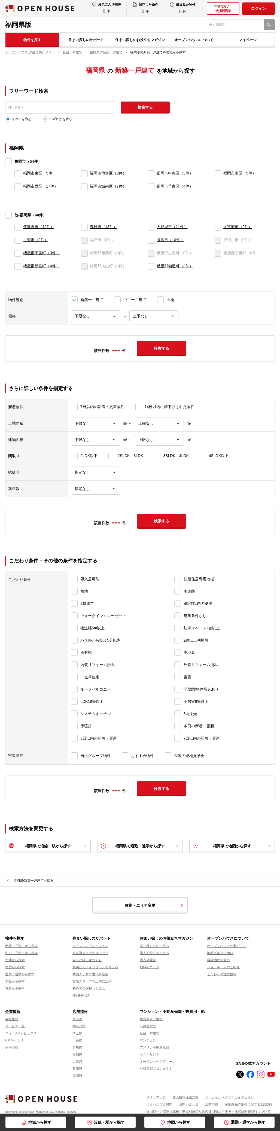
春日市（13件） (103, 227)
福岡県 (77, 1076)
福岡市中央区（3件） (175, 173)
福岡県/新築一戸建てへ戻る (33, 880)
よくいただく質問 (159, 1104)
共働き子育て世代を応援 (90, 974)
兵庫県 (77, 1069)
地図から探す (178, 1122)
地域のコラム (149, 967)
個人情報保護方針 (185, 1097)
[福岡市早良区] (151, 186)
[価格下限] (95, 316)
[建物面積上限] (159, 440)
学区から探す (15, 981)
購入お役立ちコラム (154, 953)
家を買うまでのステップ (90, 953)
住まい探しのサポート (86, 40)
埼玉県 (77, 1033)
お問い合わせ (189, 1104)
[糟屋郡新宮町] (17, 266)
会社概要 (11, 1019)
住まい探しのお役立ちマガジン (140, 40)
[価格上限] (153, 316)
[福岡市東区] (17, 173)
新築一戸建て (149, 1033)
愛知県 (77, 1054)
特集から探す (15, 988)
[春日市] (84, 227)
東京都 (77, 1019)
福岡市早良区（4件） (175, 186)
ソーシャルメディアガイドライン (229, 1097)
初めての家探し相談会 (88, 988)
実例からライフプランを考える (95, 967)
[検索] (269, 24)
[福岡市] (8, 161)
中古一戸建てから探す (21, 953)
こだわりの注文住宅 (221, 974)
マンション (148, 1040)
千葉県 (77, 1040)
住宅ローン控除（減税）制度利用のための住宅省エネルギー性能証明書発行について (208, 1111)
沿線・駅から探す (109, 1122)
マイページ (248, 40)
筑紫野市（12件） (38, 227)
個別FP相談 (81, 995)
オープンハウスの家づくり (226, 946)
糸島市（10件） (170, 240)
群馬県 (77, 1047)
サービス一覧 (15, 1026)
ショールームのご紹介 (223, 967)
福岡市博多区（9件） (108, 173)
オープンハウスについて (193, 40)
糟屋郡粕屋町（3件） (175, 266)
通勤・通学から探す (248, 1122)
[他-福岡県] (8, 215)
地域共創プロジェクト (156, 1069)
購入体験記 (148, 960)
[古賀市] (17, 240)
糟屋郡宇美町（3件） (41, 253)
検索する (145, 107)
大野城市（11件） (172, 227)
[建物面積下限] (95, 440)
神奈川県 (79, 1026)
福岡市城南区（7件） (108, 186)
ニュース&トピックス (21, 1033)
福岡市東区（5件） (39, 173)
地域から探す (39, 1122)
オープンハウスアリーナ (158, 1061)
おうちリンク (149, 1054)
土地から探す (15, 960)
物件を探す (32, 40)
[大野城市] (151, 227)
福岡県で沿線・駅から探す (48, 846)
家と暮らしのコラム (154, 946)
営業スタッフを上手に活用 (92, 981)
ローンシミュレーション (90, 946)
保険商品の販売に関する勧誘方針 (249, 1104)
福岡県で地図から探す (232, 846)
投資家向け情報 (151, 1019)
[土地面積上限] (159, 423)
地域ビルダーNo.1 (220, 953)
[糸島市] (151, 240)
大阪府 (77, 1061)
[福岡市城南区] (84, 186)
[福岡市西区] (17, 186)
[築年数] (95, 489)
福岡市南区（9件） (239, 173)
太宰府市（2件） (237, 227)
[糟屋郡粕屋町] (151, 266)
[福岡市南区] (218, 173)
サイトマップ (156, 1097)
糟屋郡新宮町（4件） (41, 266)
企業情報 (12, 1011)
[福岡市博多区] (84, 173)
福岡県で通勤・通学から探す (140, 846)
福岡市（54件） (28, 161)
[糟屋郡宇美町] (17, 253)
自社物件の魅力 (218, 960)
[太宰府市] (218, 227)
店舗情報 (80, 1011)
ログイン (258, 8)
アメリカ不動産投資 (154, 1047)
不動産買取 (148, 1026)
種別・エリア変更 (155, 905)
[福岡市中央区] (151, 173)
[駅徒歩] (95, 472)
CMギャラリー (16, 1040)
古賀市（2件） (35, 240)
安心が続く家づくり (87, 960)
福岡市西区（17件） (40, 186)
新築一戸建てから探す (21, 946)
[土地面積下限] (95, 423)
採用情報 (11, 1047)
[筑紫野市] (17, 227)
